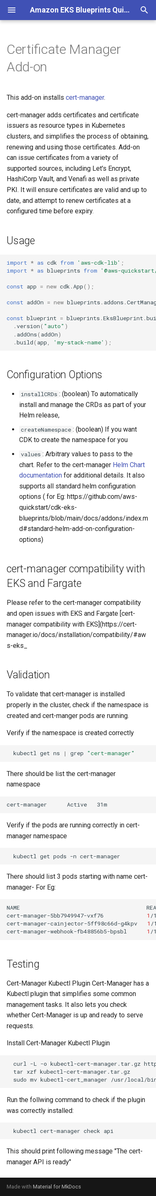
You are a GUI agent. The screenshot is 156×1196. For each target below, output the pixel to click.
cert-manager (85, 97)
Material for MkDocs (57, 1186)
